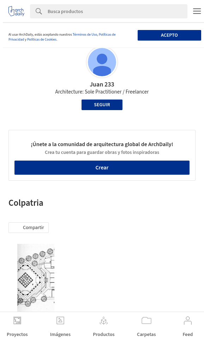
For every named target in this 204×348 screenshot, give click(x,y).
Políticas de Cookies (41, 39)
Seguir (102, 104)
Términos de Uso (85, 34)
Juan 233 (102, 84)
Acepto (169, 35)
